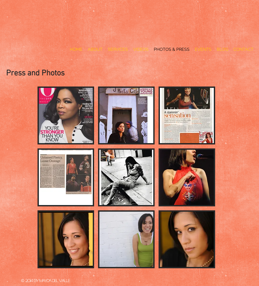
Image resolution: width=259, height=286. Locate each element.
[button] (66, 115)
